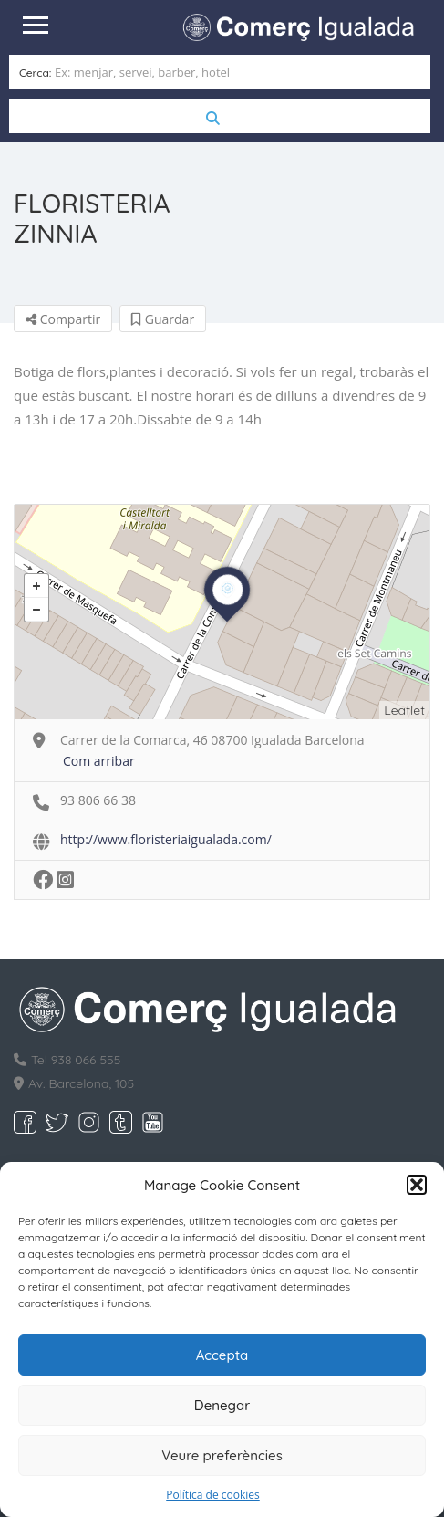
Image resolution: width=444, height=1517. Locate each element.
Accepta (222, 1355)
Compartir (63, 319)
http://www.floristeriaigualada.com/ (166, 839)
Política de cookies (213, 1494)
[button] (417, 1185)
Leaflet (404, 710)
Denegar (222, 1405)
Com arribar (99, 760)
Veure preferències (222, 1455)
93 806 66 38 (98, 800)
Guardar (162, 319)
